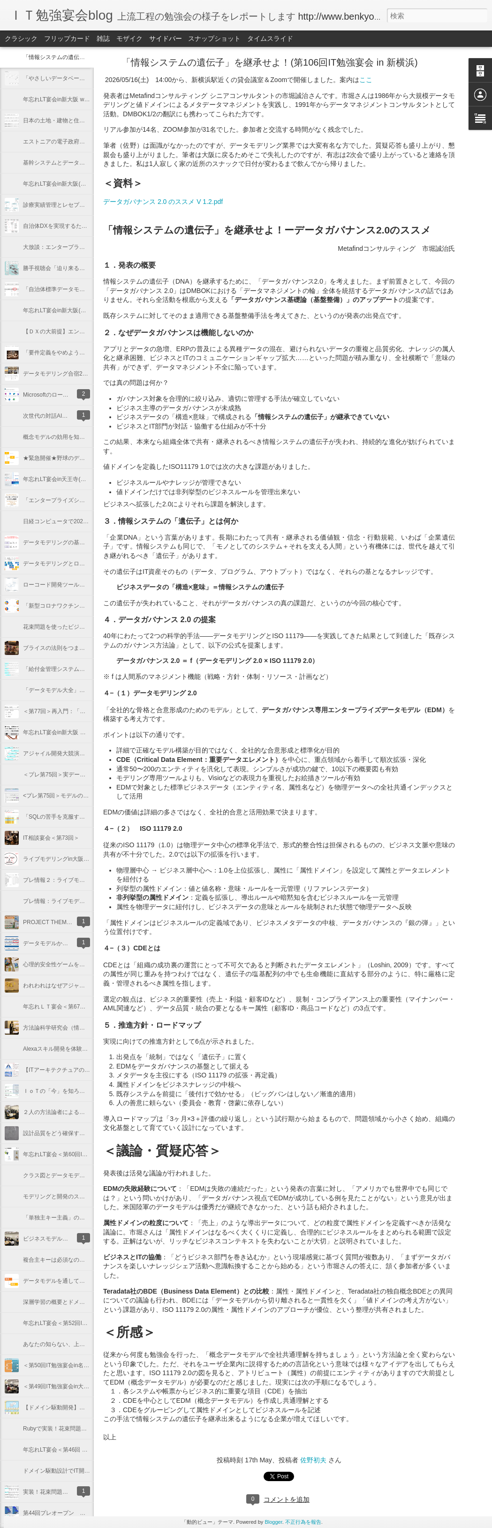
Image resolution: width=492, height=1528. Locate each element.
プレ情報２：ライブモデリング (62, 880)
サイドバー (165, 38)
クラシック (21, 38)
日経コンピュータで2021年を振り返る (71, 521)
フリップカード (67, 38)
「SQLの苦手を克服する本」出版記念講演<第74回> (88, 816)
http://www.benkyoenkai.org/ (356, 16)
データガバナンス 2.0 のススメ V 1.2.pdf (163, 201)
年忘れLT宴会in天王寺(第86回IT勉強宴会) (75, 479)
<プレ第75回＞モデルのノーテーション (72, 795)
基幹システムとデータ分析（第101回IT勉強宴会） (86, 162)
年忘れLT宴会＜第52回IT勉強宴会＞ (68, 1323)
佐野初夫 (313, 1460)
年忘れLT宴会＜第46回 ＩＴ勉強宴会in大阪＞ (80, 1449)
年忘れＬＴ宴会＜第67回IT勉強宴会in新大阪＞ (81, 1006)
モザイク (129, 38)
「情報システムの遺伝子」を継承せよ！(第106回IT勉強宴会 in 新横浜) (269, 62)
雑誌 (103, 38)
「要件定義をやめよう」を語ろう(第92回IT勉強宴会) (89, 352)
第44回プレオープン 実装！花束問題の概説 (79, 1513)
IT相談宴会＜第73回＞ (51, 838)
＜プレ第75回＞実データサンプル (65, 774)
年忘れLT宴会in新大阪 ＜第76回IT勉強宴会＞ (79, 732)
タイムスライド (270, 38)
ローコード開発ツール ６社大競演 (68, 584)
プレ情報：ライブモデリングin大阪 (67, 901)
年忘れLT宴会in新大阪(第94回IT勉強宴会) (75, 310)
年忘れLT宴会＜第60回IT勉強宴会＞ (68, 1154)
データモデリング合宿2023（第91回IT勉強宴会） (85, 373)
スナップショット (214, 38)
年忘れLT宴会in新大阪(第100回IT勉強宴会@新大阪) (88, 184)
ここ (365, 79)
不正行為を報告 (303, 1522)
